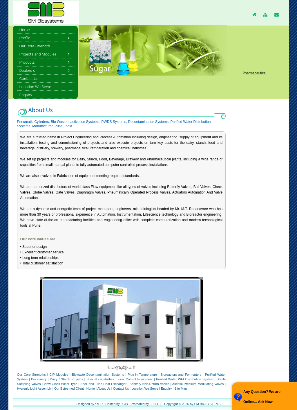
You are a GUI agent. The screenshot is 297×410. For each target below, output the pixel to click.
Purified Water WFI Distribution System (184, 379)
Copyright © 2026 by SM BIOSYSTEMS (192, 404)
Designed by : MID (89, 404)
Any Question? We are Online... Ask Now (261, 397)
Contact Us (121, 388)
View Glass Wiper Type (60, 384)
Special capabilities (100, 379)
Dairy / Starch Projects (66, 379)
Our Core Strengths (32, 374)
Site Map (180, 388)
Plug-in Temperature (142, 374)
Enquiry (166, 388)
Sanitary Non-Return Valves (149, 384)
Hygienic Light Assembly (34, 388)
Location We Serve (144, 388)
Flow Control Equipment (135, 379)
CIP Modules (59, 374)
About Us (104, 388)
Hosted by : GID (116, 404)
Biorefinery (38, 379)
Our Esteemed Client (69, 388)
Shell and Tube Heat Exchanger (103, 384)
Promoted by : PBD (144, 404)
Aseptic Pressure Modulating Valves (198, 384)
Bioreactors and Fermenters (181, 374)
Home (91, 388)
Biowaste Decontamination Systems (98, 374)
